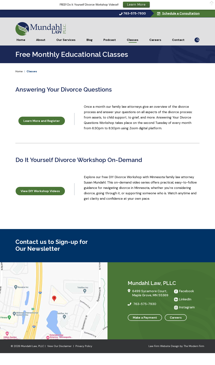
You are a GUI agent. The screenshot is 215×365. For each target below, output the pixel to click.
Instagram (187, 307)
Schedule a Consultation (180, 13)
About (40, 40)
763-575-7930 (134, 13)
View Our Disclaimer (59, 346)
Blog (89, 40)
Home (21, 40)
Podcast (109, 40)
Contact (178, 40)
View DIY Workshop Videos (40, 191)
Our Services (66, 40)
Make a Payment (145, 317)
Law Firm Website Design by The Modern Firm (176, 346)
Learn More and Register (41, 121)
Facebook (186, 291)
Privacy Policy (84, 346)
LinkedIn (185, 299)
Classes (132, 40)
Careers (155, 40)
